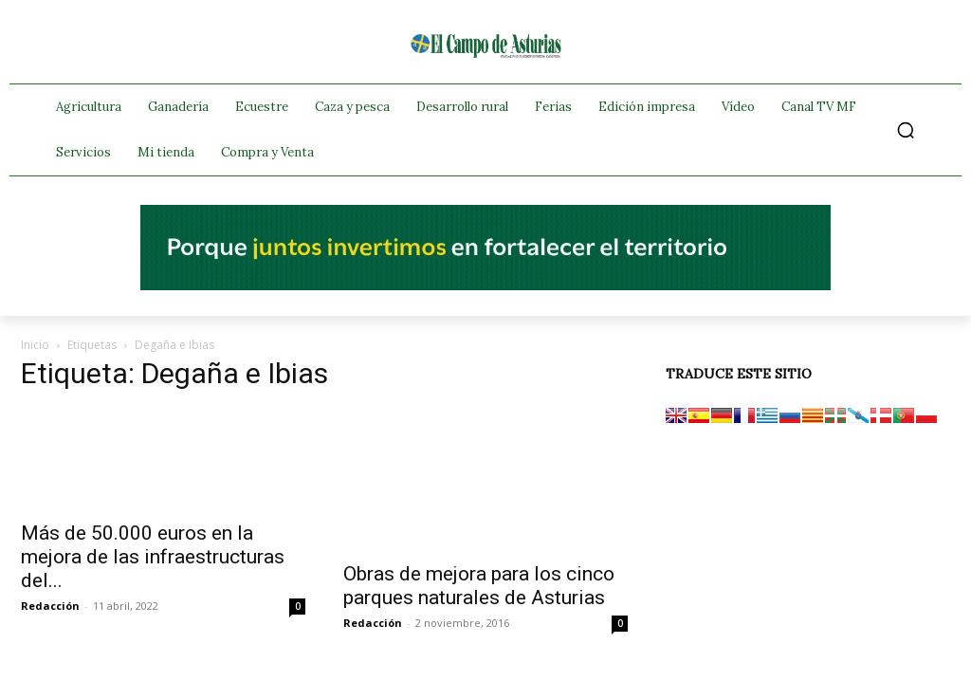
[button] (905, 130)
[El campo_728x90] (485, 285)
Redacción (50, 605)
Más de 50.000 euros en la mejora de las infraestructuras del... (152, 557)
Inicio (35, 345)
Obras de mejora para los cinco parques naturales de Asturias (478, 585)
